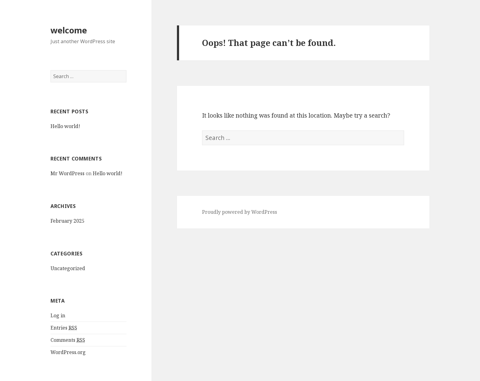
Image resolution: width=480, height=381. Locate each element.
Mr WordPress (67, 173)
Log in (58, 315)
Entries (64, 327)
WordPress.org (68, 352)
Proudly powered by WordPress (239, 212)
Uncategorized (68, 268)
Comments (68, 340)
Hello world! (65, 126)
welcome (69, 30)
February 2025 (67, 220)
